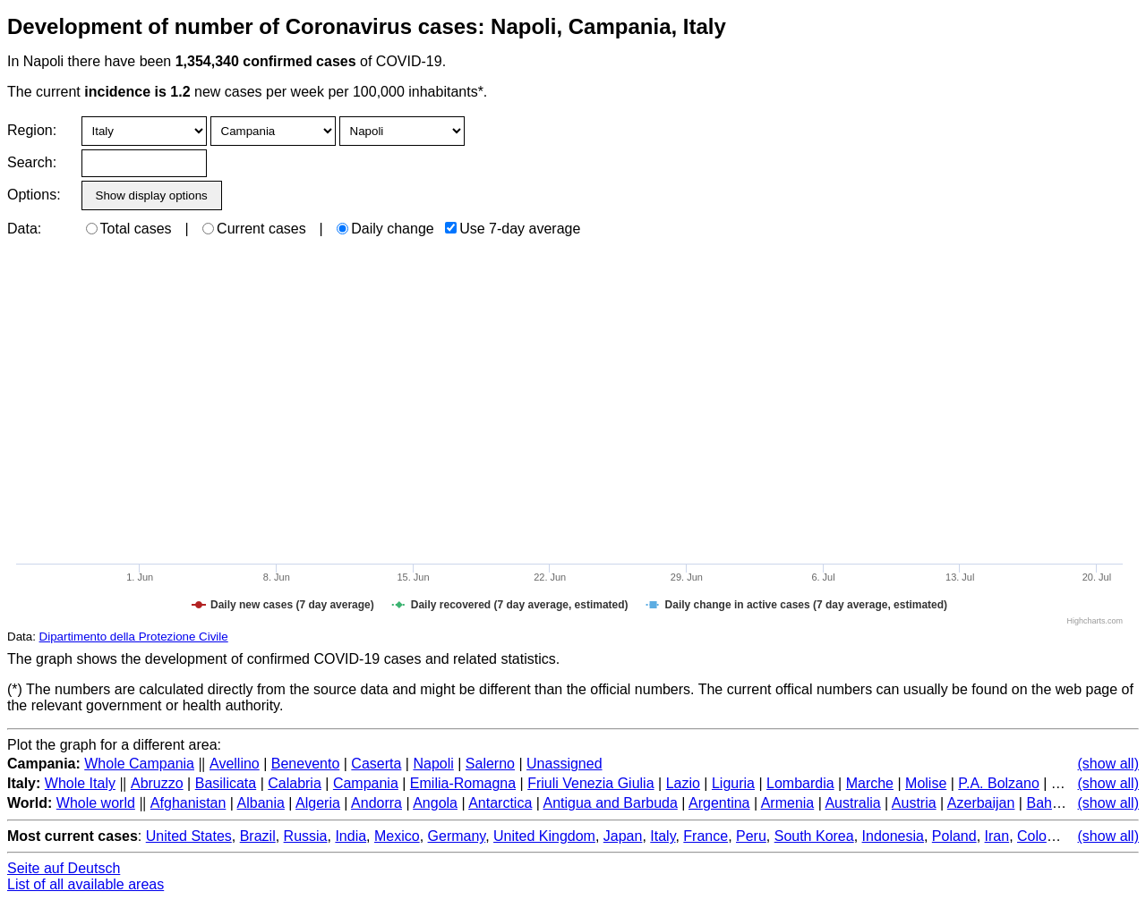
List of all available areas (85, 884)
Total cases (129, 228)
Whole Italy (80, 783)
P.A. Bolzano (998, 783)
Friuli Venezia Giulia (590, 783)
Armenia (788, 803)
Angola (435, 803)
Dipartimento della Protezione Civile (133, 636)
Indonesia (893, 836)
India (350, 836)
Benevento (305, 763)
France (705, 836)
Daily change (385, 228)
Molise (925, 783)
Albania (261, 803)
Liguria (733, 783)
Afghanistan (188, 803)
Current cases (254, 228)
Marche (870, 783)
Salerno (490, 763)
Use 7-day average (512, 228)
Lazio (683, 783)
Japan (623, 836)
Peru (751, 836)
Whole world (95, 803)
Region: (31, 130)
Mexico (397, 836)
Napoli (433, 763)
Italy (662, 836)
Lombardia (800, 783)
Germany (457, 836)
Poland (954, 836)
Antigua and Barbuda (610, 803)
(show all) (1108, 763)
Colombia (1047, 836)
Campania (365, 783)
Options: (33, 194)
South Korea (814, 836)
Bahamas (1056, 803)
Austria (914, 803)
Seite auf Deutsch (63, 868)
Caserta (376, 763)
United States (189, 836)
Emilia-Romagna (463, 783)
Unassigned (564, 763)
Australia (852, 803)
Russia (306, 836)
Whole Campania (139, 763)
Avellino (235, 763)
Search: (31, 162)
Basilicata (225, 783)
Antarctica (500, 803)
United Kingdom (544, 836)
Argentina (719, 803)
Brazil (258, 836)
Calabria (294, 783)
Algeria (317, 803)
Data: (24, 228)
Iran (997, 836)
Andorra (376, 803)
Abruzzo (157, 783)
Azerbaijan (981, 803)
